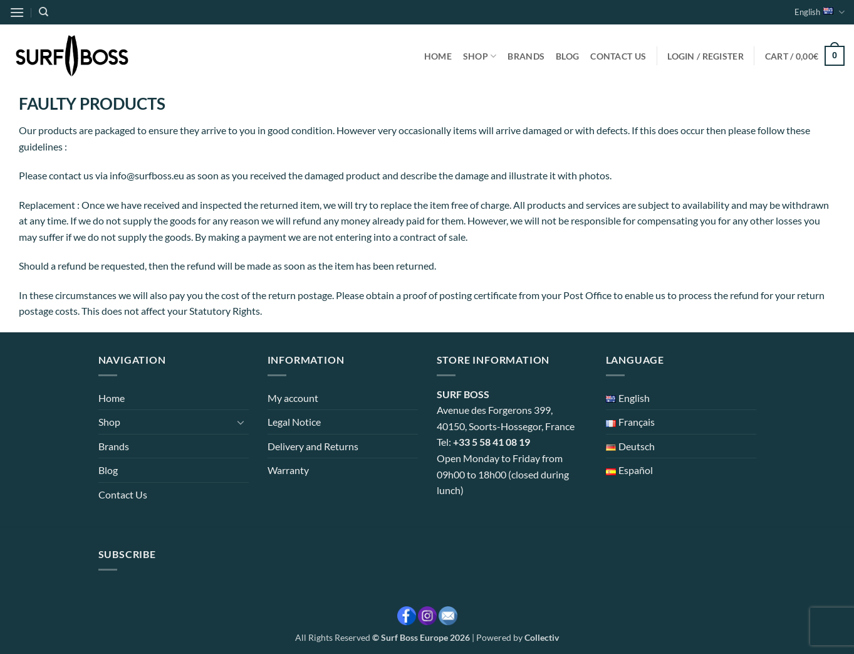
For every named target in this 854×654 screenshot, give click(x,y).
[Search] (43, 12)
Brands (526, 56)
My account (293, 398)
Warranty (288, 470)
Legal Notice (294, 422)
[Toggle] (241, 422)
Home (438, 56)
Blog (567, 56)
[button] (16, 12)
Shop (480, 56)
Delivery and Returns (313, 446)
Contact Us (618, 56)
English (819, 12)
